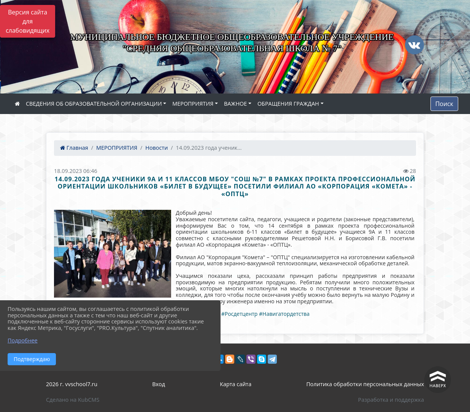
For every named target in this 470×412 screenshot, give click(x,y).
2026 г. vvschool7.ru (71, 384)
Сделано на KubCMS (72, 399)
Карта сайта (235, 384)
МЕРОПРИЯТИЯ (192, 103)
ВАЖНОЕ (235, 103)
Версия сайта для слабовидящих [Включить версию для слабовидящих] (27, 21)
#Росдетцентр (239, 313)
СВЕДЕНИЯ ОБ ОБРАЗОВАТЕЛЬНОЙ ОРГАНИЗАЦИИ (94, 103)
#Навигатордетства (284, 313)
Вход (158, 384)
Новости (156, 147)
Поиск (444, 104)
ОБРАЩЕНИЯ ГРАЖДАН (288, 103)
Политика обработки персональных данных (365, 384)
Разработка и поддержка (391, 399)
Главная (74, 147)
